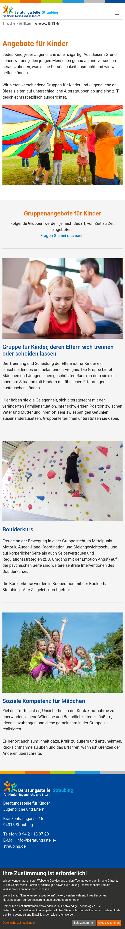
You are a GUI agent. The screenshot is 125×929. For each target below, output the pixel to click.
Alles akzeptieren (109, 922)
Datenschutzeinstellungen (19, 922)
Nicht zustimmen (83, 922)
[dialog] (62, 898)
